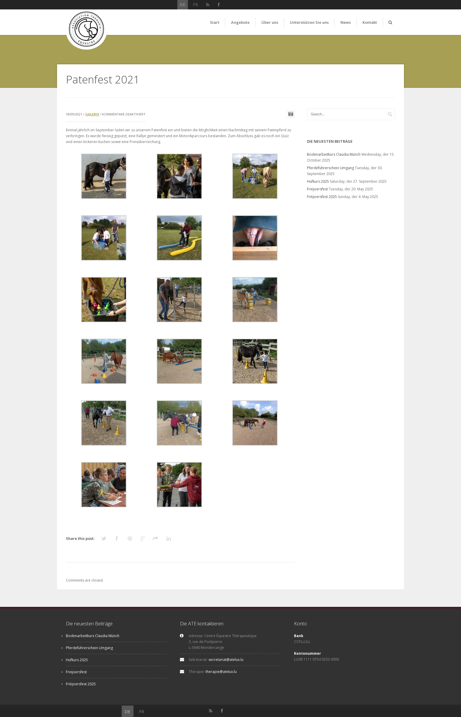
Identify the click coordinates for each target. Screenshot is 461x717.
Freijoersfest (317, 189)
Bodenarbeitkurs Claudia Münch (333, 154)
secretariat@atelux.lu (225, 659)
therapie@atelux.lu (221, 671)
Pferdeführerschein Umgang (330, 167)
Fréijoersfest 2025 (322, 196)
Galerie (92, 114)
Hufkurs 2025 (318, 181)
